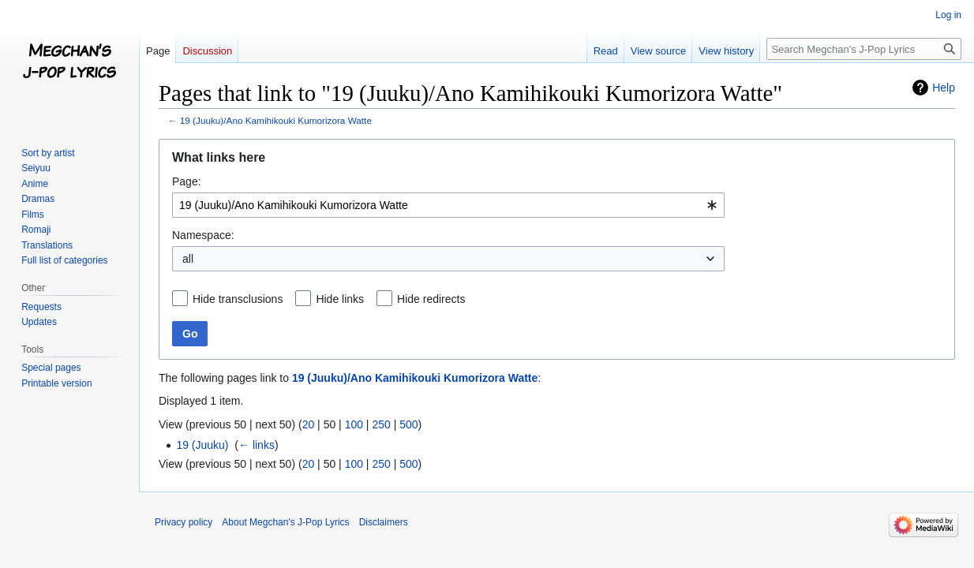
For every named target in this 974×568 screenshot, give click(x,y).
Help (943, 87)
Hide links (340, 299)
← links (256, 445)
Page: (186, 181)
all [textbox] (187, 258)
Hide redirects (431, 299)
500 (408, 424)
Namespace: (203, 235)
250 (381, 424)
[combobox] (448, 205)
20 (308, 424)
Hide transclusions (238, 299)
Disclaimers (383, 522)
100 (354, 424)
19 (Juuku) (202, 445)
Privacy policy (183, 522)
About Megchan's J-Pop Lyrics (285, 522)
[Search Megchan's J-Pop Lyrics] (863, 49)
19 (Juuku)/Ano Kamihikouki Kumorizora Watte (276, 120)
